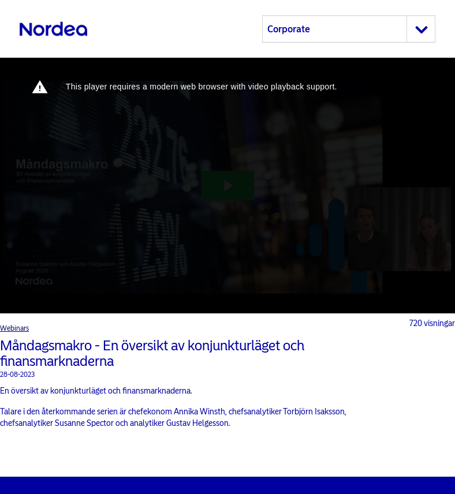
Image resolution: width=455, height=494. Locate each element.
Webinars (14, 328)
